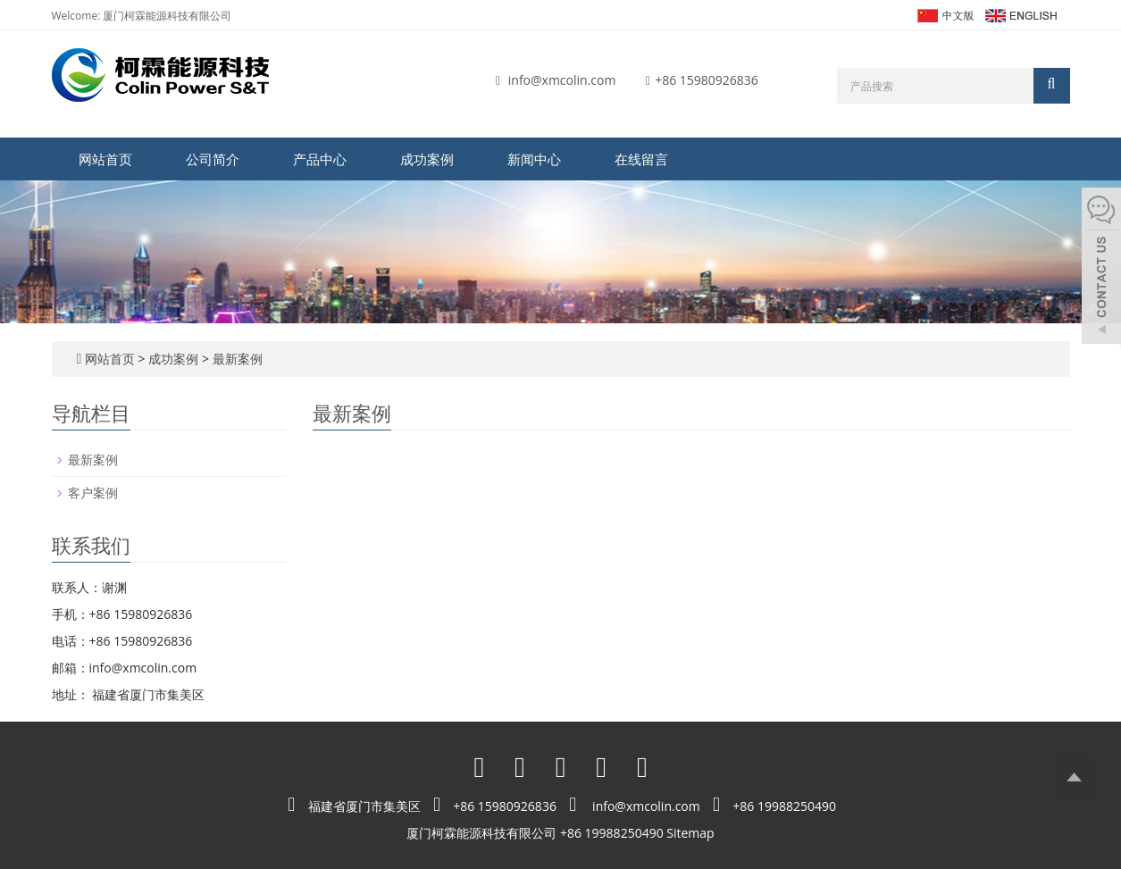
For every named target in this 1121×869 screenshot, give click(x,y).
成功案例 (427, 159)
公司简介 (212, 159)
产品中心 (320, 159)
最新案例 (236, 358)
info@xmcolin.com (562, 79)
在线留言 (641, 159)
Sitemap (690, 832)
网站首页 (105, 159)
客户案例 (93, 492)
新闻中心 (534, 159)
